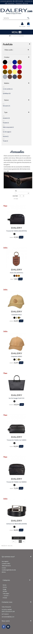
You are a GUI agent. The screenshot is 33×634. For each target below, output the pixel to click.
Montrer (15, 196)
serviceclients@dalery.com (8, 617)
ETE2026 (5, 598)
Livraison (4, 568)
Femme (4, 585)
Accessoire (6, 118)
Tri (16, 191)
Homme (5, 587)
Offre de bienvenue (6, 565)
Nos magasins (5, 561)
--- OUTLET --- (6, 595)
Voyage (4, 589)
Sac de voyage (7, 132)
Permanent (6, 106)
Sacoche (5, 136)
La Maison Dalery (6, 563)
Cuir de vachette (7, 89)
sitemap (4, 572)
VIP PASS (5, 591)
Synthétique (6, 93)
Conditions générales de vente (9, 570)
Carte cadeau (6, 593)
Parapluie (6, 122)
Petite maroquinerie (8, 127)
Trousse (5, 141)
